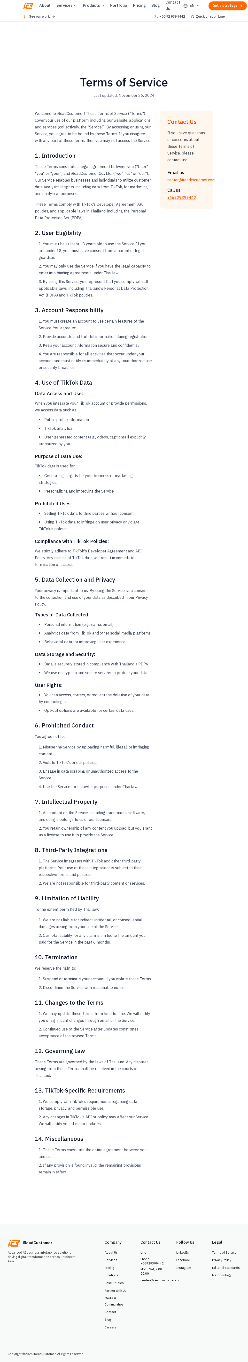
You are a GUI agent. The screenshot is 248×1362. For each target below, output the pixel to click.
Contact (110, 1312)
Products (93, 6)
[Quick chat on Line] (208, 16)
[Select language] (191, 6)
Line (143, 1252)
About (45, 6)
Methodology (221, 1275)
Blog (155, 6)
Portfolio (118, 6)
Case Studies (114, 1283)
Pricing (139, 6)
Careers (110, 1327)
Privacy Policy (221, 1260)
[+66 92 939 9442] (170, 16)
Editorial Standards (226, 1267)
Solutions (111, 1275)
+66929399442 (181, 198)
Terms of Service (224, 1252)
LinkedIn (182, 1252)
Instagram (183, 1267)
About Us (111, 1252)
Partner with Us (115, 1290)
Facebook (183, 1260)
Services (66, 6)
